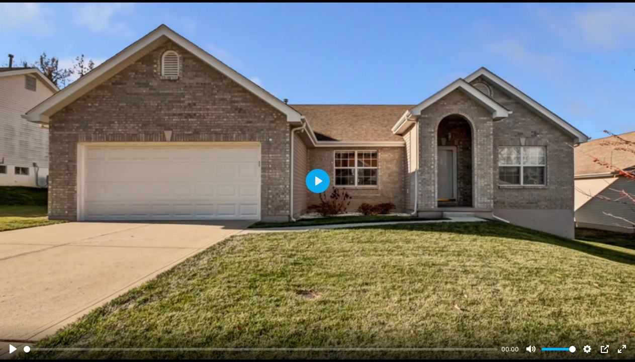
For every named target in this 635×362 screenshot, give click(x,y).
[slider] (261, 349)
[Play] (13, 349)
